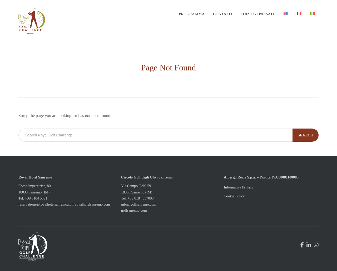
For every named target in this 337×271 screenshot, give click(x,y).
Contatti (222, 14)
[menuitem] (286, 14)
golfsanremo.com (134, 210)
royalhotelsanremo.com (92, 204)
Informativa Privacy (238, 187)
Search (305, 135)
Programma (192, 14)
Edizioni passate (257, 14)
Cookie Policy (234, 196)
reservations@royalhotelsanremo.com (46, 204)
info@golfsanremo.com (138, 204)
